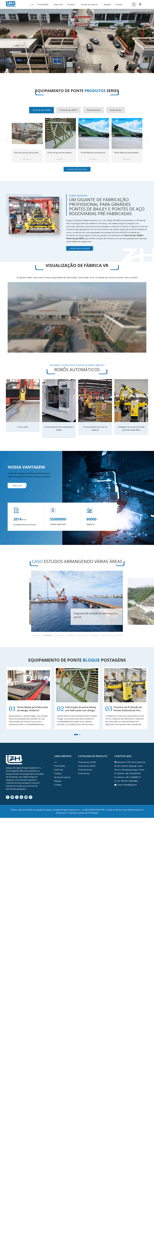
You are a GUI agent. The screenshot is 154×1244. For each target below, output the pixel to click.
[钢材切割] (95, 400)
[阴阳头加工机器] (59, 400)
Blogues (57, 781)
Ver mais (27, 159)
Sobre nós (58, 769)
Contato (57, 784)
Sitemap (73, 813)
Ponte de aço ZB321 (87, 766)
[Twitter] (17, 797)
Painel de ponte (85, 769)
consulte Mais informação (77, 169)
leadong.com (61, 813)
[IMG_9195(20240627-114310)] (23, 400)
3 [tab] (38, 70)
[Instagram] (26, 797)
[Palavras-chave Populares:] (134, 4)
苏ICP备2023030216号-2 (96, 809)
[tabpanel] (77, 41)
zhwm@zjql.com (130, 784)
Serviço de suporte (62, 777)
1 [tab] (21, 70)
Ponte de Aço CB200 (87, 762)
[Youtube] (21, 797)
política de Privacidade (88, 813)
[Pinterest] (30, 797)
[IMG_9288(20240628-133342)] (131, 400)
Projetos (58, 773)
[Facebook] (7, 797)
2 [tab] (29, 70)
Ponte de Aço (84, 773)
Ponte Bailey (59, 766)
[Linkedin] (12, 797)
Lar (55, 762)
